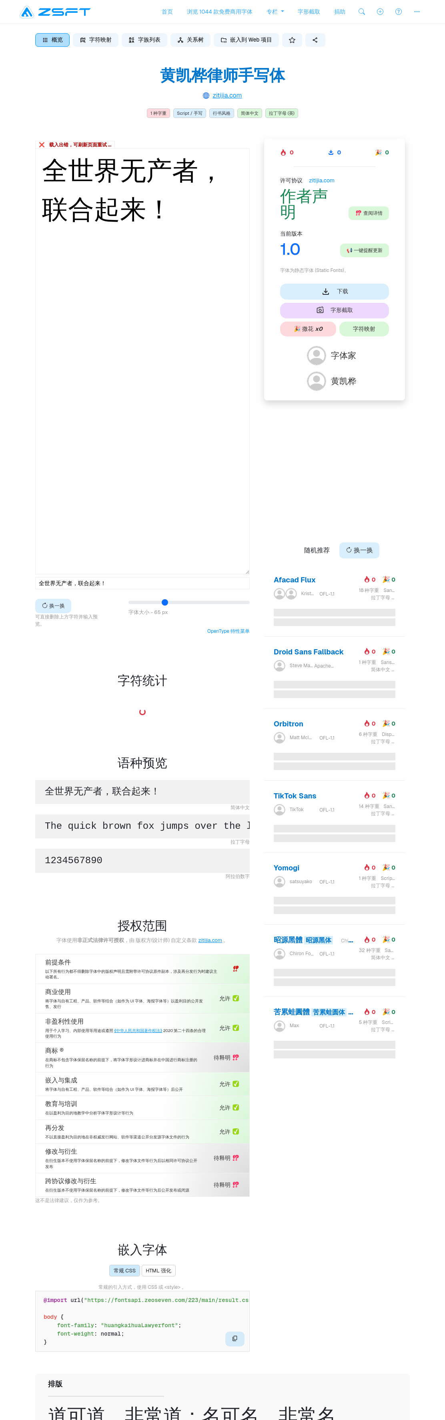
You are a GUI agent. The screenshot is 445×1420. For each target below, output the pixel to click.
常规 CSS (125, 1270)
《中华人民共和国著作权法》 (138, 1030)
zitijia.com (227, 95)
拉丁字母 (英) (282, 113)
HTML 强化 (158, 1270)
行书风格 (222, 113)
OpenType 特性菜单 (228, 631)
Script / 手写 (189, 113)
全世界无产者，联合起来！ (142, 361)
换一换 (53, 605)
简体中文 (250, 113)
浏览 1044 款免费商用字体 (220, 11)
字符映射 (364, 328)
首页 (167, 11)
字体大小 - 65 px (148, 612)
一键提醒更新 (365, 250)
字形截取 (309, 11)
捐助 (339, 11)
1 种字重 (158, 113)
